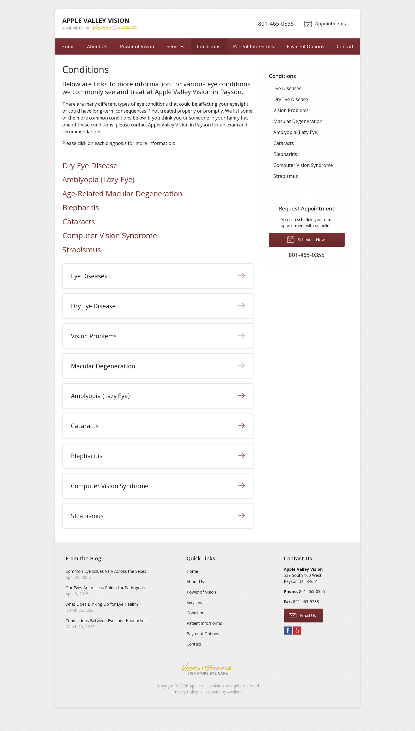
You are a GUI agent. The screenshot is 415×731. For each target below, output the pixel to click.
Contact (345, 46)
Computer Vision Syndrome (109, 235)
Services (175, 46)
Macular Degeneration (297, 121)
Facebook (288, 645)
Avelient (234, 706)
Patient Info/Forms (253, 46)
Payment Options (305, 46)
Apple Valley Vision (206, 700)
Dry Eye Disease (89, 165)
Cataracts (78, 221)
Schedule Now (306, 239)
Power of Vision (137, 46)
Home (67, 46)
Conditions (208, 46)
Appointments (325, 23)
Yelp (297, 645)
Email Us (302, 630)
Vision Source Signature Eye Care (208, 682)
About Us (97, 46)
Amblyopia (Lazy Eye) (98, 179)
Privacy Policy (185, 706)
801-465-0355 (275, 23)
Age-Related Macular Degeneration (122, 193)
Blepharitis (80, 207)
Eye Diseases (287, 88)
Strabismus (81, 249)
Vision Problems (291, 110)
